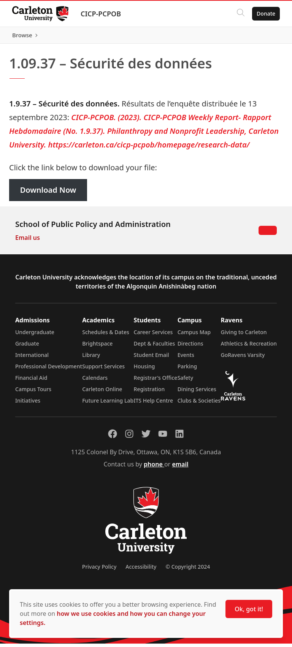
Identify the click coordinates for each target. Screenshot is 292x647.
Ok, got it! (249, 609)
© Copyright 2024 (187, 570)
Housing (144, 369)
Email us (27, 241)
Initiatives (27, 404)
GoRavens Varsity (243, 358)
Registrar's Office (156, 381)
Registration (149, 392)
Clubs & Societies (199, 404)
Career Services (153, 335)
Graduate (27, 346)
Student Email (151, 358)
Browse (265, 37)
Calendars (95, 381)
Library (91, 358)
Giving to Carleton (244, 335)
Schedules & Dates (105, 335)
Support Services (103, 369)
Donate (266, 13)
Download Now (48, 194)
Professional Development (48, 369)
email (180, 467)
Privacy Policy (99, 570)
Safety (186, 381)
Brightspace (97, 346)
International (32, 358)
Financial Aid (31, 381)
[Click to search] (240, 14)
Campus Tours (33, 392)
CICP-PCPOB (101, 13)
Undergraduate (34, 335)
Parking (187, 369)
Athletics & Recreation (249, 346)
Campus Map (194, 335)
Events (186, 358)
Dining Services (197, 392)
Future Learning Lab (107, 404)
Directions (190, 346)
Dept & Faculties (154, 346)
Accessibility (140, 570)
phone (154, 467)
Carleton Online (102, 392)
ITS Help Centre (153, 404)
